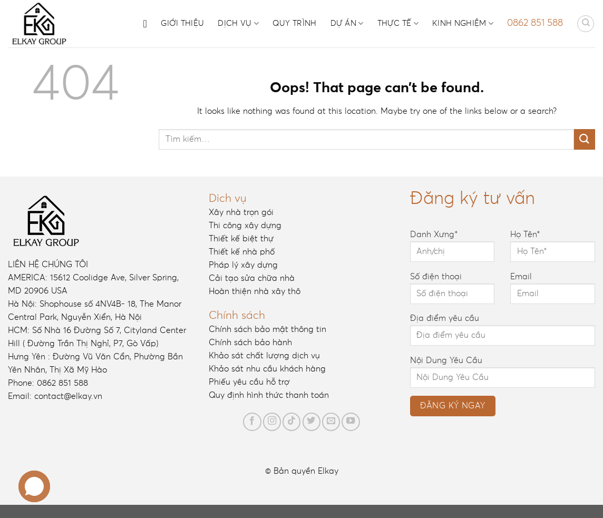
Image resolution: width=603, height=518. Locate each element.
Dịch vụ (238, 23)
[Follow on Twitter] (311, 422)
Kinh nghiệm (462, 23)
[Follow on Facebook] (252, 422)
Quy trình (295, 23)
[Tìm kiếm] (585, 23)
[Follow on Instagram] (272, 422)
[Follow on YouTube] (350, 422)
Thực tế (398, 23)
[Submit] (584, 139)
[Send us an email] (331, 422)
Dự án (347, 23)
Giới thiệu (182, 23)
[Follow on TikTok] (291, 422)
